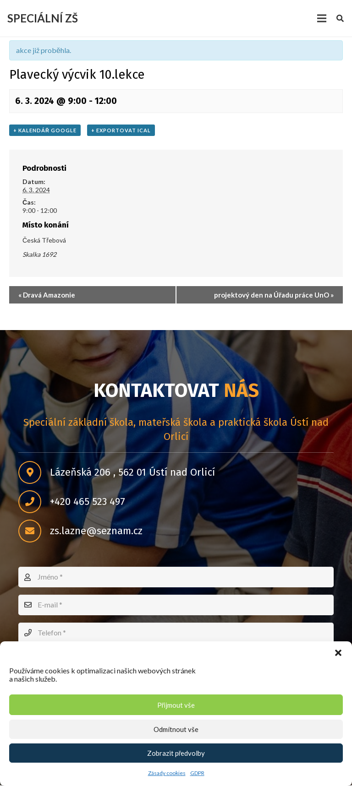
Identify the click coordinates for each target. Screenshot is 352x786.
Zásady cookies (167, 773)
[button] (338, 652)
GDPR (197, 773)
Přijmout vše (176, 705)
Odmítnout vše (176, 729)
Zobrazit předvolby (176, 753)
